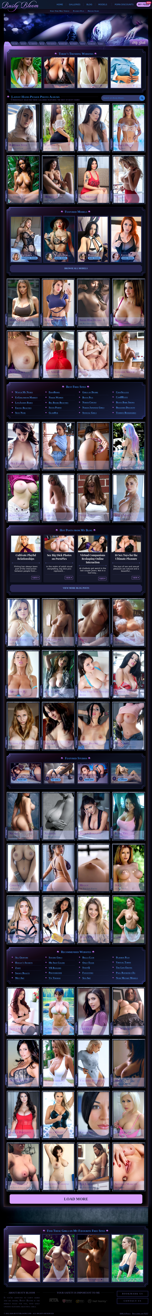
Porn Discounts (124, 4)
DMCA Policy (125, 1313)
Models (102, 4)
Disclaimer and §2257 (140, 1313)
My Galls (139, 43)
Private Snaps (93, 11)
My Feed (143, 4)
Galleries (74, 4)
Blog (89, 4)
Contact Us (132, 1301)
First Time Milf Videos (59, 11)
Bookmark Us (132, 1294)
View (34, 577)
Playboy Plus (78, 11)
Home (60, 4)
